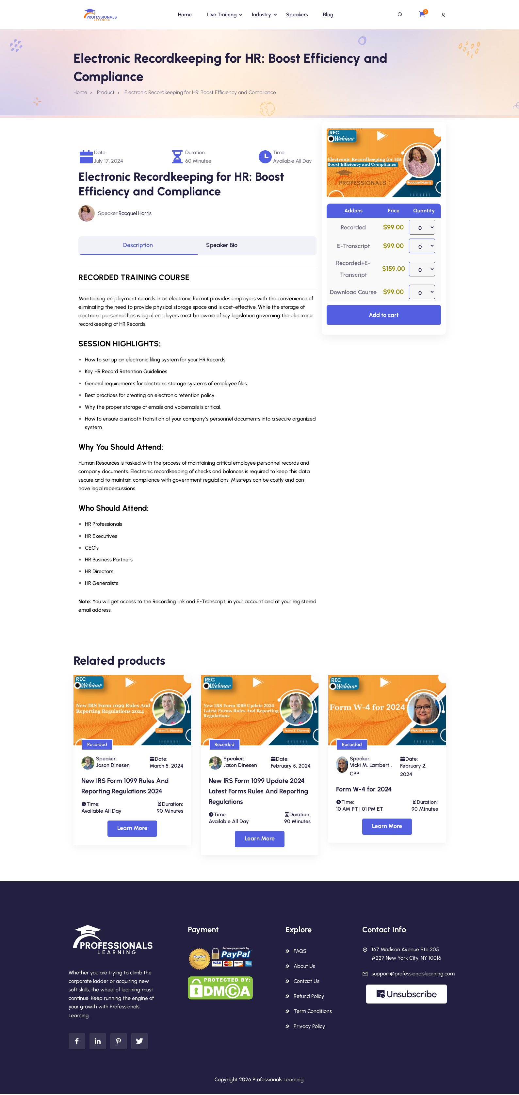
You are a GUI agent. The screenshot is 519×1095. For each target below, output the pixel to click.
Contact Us (306, 982)
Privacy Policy (309, 1027)
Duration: (195, 152)
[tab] (138, 246)
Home (185, 14)
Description (138, 246)
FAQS (300, 952)
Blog (328, 14)
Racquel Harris (135, 213)
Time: (279, 152)
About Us (304, 967)
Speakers (297, 14)
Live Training (222, 14)
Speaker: (108, 213)
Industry (261, 14)
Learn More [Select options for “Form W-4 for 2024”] (387, 827)
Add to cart (383, 315)
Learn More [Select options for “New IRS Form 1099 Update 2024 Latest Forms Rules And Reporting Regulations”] (260, 839)
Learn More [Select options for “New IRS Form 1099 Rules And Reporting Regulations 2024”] (132, 829)
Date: (100, 152)
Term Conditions (313, 1012)
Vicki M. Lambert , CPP (371, 770)
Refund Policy (309, 997)
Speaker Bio (224, 246)
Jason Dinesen (113, 766)
